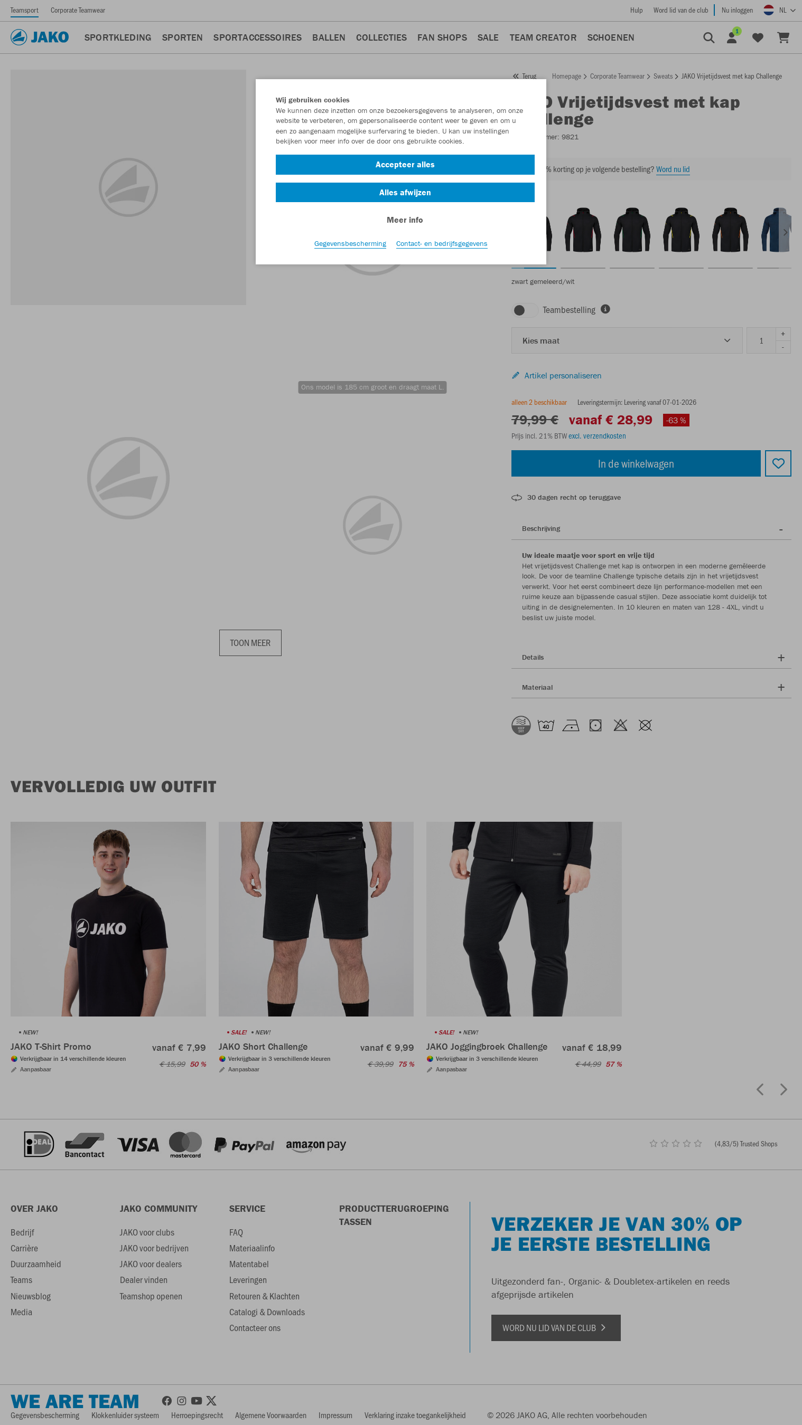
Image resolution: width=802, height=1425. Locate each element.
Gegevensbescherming (350, 243)
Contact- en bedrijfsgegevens (442, 243)
